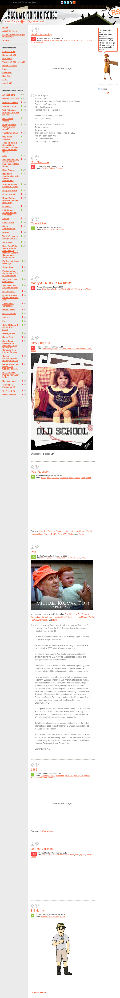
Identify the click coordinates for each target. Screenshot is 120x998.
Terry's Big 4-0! (40, 342)
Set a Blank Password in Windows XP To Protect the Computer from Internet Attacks (9, 346)
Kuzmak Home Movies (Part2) (43, 534)
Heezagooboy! (9, 333)
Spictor (5, 219)
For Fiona (62, 349)
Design (55, 349)
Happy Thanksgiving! (8, 227)
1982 (34, 769)
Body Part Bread (9, 190)
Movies (87, 775)
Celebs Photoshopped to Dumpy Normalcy (10, 358)
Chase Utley (39, 223)
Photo (72, 558)
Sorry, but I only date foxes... (9, 280)
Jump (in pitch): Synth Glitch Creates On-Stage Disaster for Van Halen (10, 147)
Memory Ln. (78, 775)
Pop (4, 321)
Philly (44, 229)
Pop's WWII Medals (7, 119)
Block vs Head (9, 381)
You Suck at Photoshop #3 (8, 386)
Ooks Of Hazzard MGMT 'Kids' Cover (10, 327)
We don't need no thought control (10, 237)
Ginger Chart (8, 267)
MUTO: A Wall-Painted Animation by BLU (10, 375)
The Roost (15, 2)
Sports (49, 229)
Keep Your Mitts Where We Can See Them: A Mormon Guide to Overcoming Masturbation (10, 251)
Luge (4, 69)
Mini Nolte (7, 59)
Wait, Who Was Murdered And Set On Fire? (10, 112)
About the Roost (9, 31)
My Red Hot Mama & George (10, 262)
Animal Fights (8, 95)
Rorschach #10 (9, 194)
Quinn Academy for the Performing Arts (10, 297)
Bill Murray (37, 910)
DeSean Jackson (10, 102)
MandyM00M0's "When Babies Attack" (9, 127)
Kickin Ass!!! (69, 855)
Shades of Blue (9, 106)
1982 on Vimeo (45, 831)
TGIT (4, 156)
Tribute (79, 40)
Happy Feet (7, 337)
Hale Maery (7, 76)
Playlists (45, 168)
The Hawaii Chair (10, 133)
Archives (6, 40)
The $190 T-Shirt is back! (13, 62)
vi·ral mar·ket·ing (41, 34)
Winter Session (9, 395)
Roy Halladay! (8, 291)
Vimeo (88, 289)
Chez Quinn (46, 289)
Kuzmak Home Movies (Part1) (79, 531)
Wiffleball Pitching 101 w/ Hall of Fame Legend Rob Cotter (10, 162)
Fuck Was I (7, 73)
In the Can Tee (8, 52)
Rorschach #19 (9, 313)
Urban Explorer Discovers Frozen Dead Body (10, 200)
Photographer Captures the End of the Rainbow (10, 273)
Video (85, 40)
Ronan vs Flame (9, 66)
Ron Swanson (40, 162)
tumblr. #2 (7, 317)
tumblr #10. (7, 83)
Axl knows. (7, 242)
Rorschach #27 (9, 55)
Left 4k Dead (8, 222)
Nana (81, 534)
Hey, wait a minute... (7, 138)
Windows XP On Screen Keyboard (10, 286)
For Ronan (56, 289)
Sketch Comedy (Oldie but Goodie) (10, 185)
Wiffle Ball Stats (25, 2)
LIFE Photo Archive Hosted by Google (9, 212)
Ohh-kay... (7, 206)
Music (74, 40)
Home (5, 27)
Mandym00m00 (67, 289)
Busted (5, 232)
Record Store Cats (10, 99)
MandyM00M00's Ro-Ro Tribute (51, 283)
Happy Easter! (8, 310)
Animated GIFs (46, 916)
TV (57, 168)
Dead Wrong (8, 170)
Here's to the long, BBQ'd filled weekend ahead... (10, 366)
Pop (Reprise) (40, 471)
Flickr (53, 775)
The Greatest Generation (8, 305)
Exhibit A (45, 40)
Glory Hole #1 (8, 391)
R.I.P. (71, 478)
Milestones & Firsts (83, 349)
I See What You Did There (60, 40)
